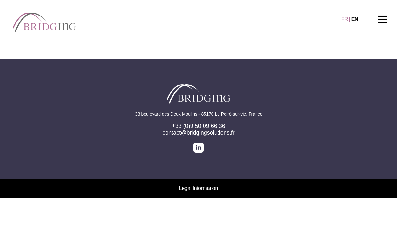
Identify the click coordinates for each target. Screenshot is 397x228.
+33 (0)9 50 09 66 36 (198, 126)
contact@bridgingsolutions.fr (198, 133)
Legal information (198, 188)
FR (344, 19)
